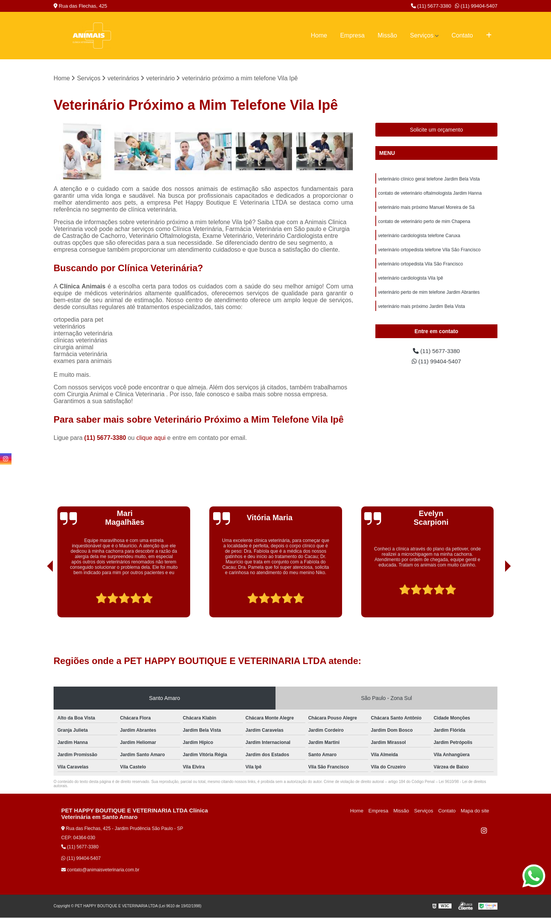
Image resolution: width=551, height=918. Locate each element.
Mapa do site (475, 811)
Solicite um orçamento (436, 130)
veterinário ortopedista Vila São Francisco (420, 266)
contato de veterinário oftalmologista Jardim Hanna (430, 194)
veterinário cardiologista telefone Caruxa (419, 237)
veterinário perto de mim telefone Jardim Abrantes (428, 295)
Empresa (352, 35)
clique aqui (151, 438)
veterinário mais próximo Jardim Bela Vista (421, 310)
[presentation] (39, 596)
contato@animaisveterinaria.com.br (100, 870)
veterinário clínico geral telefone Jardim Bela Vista (429, 179)
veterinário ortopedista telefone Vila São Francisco (429, 252)
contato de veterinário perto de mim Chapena (424, 223)
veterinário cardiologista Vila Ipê (410, 281)
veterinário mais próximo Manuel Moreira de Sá (426, 208)
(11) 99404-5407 (476, 6)
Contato (462, 35)
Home (319, 35)
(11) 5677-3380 (431, 6)
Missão (387, 35)
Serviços (422, 35)
